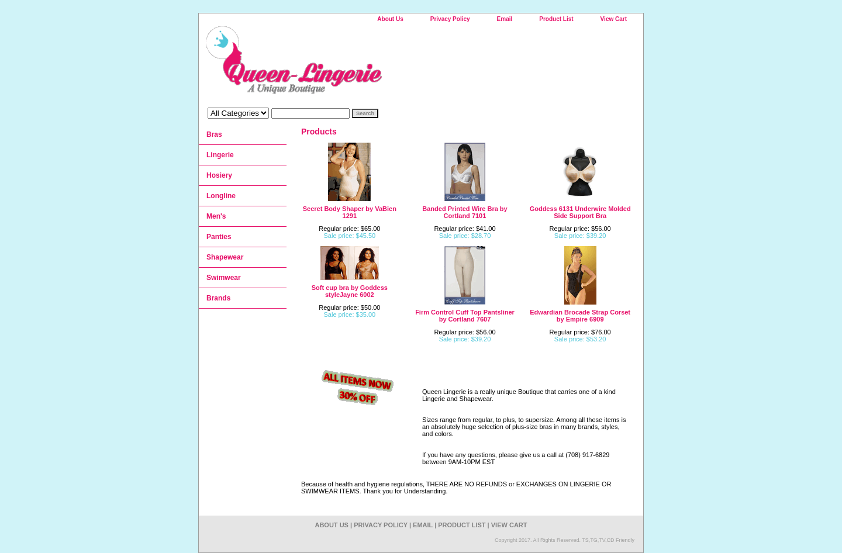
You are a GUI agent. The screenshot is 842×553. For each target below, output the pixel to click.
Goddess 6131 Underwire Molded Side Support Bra (580, 212)
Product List (556, 19)
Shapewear (224, 257)
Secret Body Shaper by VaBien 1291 (349, 212)
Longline (221, 196)
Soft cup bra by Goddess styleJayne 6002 (350, 291)
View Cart (614, 19)
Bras (214, 134)
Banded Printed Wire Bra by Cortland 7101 (464, 212)
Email (505, 19)
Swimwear (223, 278)
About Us (390, 19)
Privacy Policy (450, 19)
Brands (218, 298)
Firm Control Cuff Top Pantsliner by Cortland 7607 (465, 316)
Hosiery (219, 175)
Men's (216, 216)
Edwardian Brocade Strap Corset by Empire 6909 (580, 316)
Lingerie (220, 155)
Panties (219, 237)
